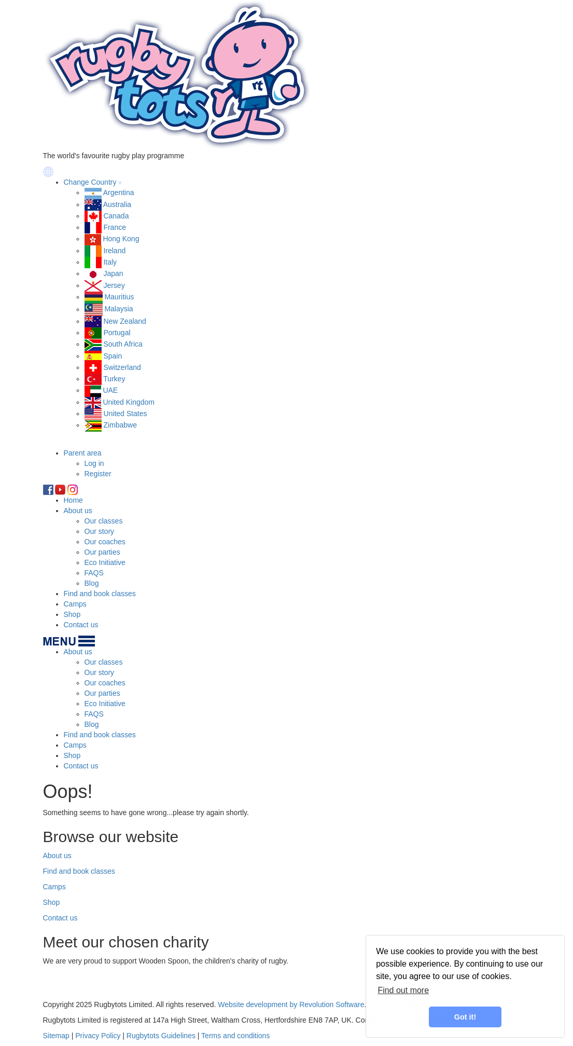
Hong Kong (121, 239)
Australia (117, 204)
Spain (112, 356)
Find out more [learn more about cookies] (403, 990)
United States (125, 413)
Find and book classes (100, 593)
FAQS (94, 573)
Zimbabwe (120, 425)
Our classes (104, 521)
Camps (75, 604)
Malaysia (118, 309)
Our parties (102, 552)
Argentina (118, 192)
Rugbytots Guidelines (161, 1035)
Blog (92, 583)
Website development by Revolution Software (291, 1004)
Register (98, 474)
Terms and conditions (235, 1035)
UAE (110, 390)
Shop (72, 614)
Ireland (114, 250)
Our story (100, 531)
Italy (110, 262)
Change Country (90, 182)
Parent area (83, 453)
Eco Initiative (105, 562)
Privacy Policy (97, 1035)
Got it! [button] (465, 1017)
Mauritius (119, 297)
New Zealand (124, 321)
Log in (94, 463)
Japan (113, 273)
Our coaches (105, 542)
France (114, 227)
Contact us (81, 625)
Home (73, 500)
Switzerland (122, 367)
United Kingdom (129, 402)
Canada (116, 216)
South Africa (123, 344)
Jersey (113, 285)
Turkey (114, 379)
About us (78, 510)
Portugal (116, 332)
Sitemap (56, 1035)
